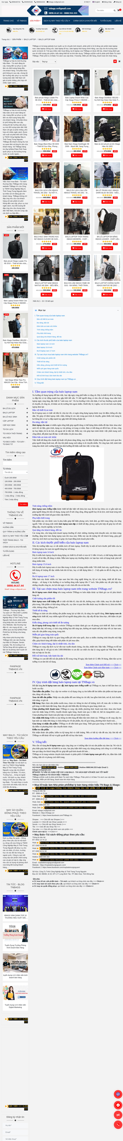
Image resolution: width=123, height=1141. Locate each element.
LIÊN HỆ (6, 555)
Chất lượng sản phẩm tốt (46, 358)
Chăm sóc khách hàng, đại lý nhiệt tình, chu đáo (54, 372)
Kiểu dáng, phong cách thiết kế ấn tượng (52, 365)
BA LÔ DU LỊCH (9, 408)
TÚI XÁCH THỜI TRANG (12, 433)
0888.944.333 (44, 805)
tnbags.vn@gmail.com (55, 2)
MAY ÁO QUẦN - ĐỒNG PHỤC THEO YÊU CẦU (15, 813)
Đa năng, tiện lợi (43, 323)
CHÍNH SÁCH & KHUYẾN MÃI (14, 547)
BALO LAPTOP (9, 413)
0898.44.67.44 (41, 799)
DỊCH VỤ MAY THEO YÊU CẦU (15, 536)
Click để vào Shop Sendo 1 (52, 824)
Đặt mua (46, 109)
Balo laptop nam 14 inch (46, 344)
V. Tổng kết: (39, 383)
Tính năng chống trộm (45, 330)
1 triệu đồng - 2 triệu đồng (14, 496)
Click (52, 832)
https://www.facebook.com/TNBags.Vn (57, 815)
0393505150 (27, 2)
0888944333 (39, 2)
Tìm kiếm (23, 504)
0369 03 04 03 (41, 845)
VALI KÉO (7, 438)
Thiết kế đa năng (43, 361)
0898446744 (15, 2)
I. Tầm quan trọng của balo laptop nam (50, 316)
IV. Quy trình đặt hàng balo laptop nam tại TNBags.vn (55, 379)
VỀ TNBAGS (8, 523)
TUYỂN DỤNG (8, 551)
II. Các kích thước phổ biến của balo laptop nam (53, 340)
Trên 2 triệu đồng (10, 499)
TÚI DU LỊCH (8, 429)
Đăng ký (117, 2)
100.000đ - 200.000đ (12, 481)
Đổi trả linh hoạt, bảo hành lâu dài (49, 375)
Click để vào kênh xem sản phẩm (56, 829)
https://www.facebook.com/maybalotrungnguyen (60, 867)
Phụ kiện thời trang (44, 333)
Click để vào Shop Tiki (48, 827)
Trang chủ (6, 39)
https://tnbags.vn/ (47, 813)
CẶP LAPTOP (8, 421)
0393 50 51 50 (41, 851)
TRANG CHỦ (8, 21)
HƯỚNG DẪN (8, 527)
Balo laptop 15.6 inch (44, 347)
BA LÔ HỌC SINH (10, 417)
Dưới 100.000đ (9, 478)
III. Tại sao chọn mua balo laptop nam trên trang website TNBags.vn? (61, 354)
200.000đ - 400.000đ (12, 485)
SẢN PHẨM (16, 39)
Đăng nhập (107, 2)
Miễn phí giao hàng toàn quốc (48, 368)
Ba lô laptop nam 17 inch (46, 351)
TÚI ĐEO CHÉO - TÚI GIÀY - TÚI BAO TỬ (14, 443)
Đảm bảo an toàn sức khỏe (47, 326)
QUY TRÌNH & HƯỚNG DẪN (14, 532)
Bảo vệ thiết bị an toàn (45, 319)
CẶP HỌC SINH (9, 425)
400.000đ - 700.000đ (12, 489)
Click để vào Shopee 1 (52, 819)
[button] (86, 2)
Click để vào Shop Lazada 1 (53, 822)
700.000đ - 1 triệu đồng (13, 492)
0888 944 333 (44, 857)
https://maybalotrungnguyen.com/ (53, 865)
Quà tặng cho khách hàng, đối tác (49, 337)
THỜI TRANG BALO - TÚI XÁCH (13, 541)
